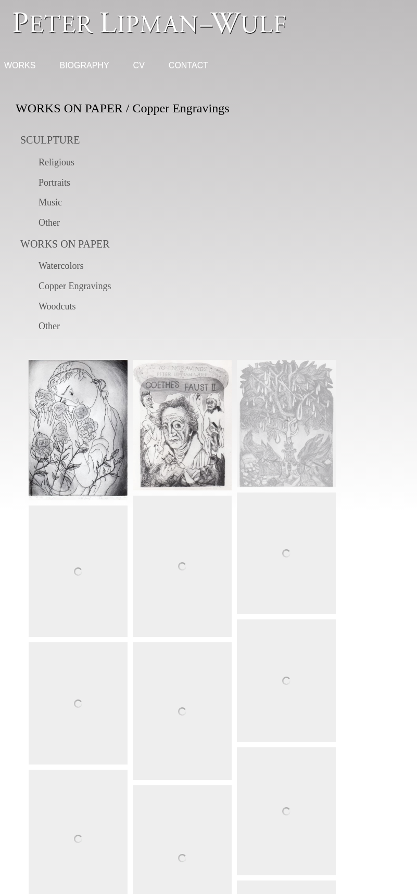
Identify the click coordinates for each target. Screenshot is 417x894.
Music (50, 202)
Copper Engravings (75, 286)
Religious (56, 162)
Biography (84, 65)
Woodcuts (57, 306)
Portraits (54, 182)
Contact (188, 65)
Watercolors (61, 266)
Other (49, 222)
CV (139, 65)
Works (19, 65)
